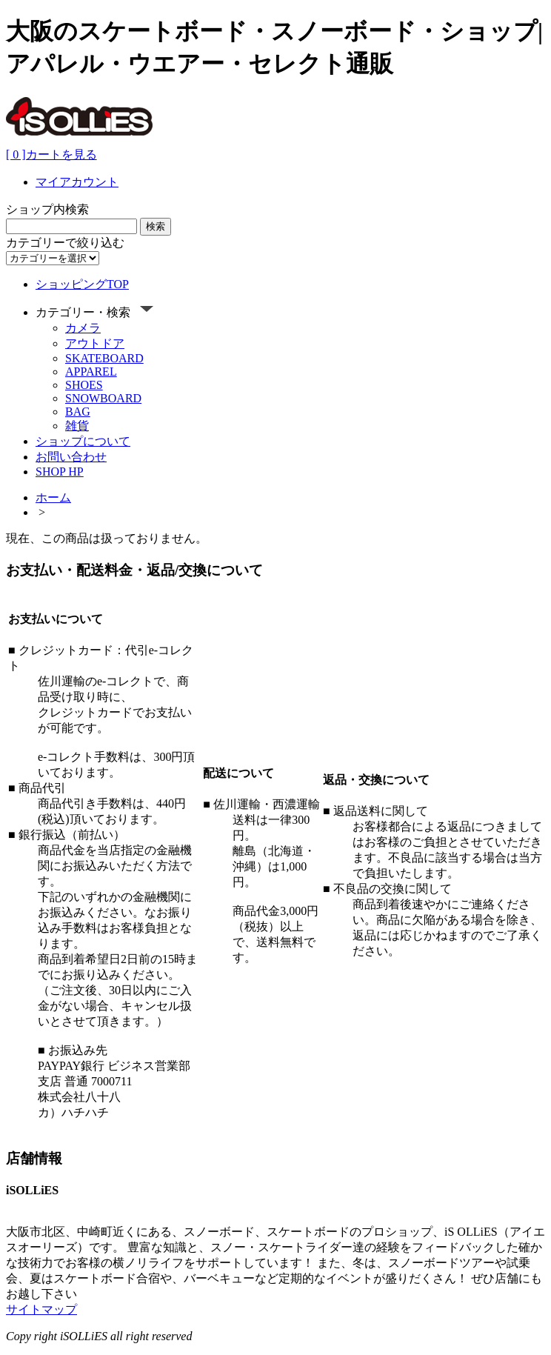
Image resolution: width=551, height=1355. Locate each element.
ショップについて (83, 441)
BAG (77, 411)
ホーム (53, 497)
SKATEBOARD (104, 358)
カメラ (83, 328)
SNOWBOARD (103, 398)
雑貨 (77, 425)
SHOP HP (60, 471)
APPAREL (91, 371)
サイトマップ (41, 1309)
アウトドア (94, 343)
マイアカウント (77, 182)
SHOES (84, 385)
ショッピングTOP (82, 284)
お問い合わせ (71, 456)
